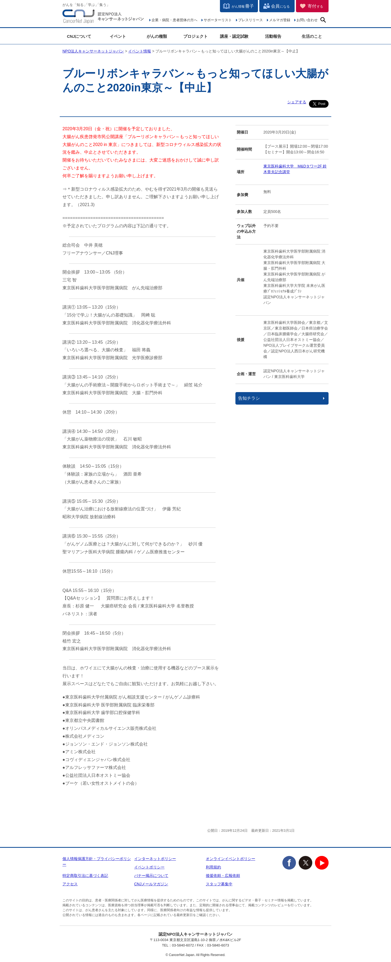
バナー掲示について (151, 875)
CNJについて (79, 36)
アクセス (70, 884)
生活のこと (312, 36)
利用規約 (213, 867)
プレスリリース (250, 20)
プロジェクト (195, 36)
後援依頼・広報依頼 (223, 875)
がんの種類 (157, 36)
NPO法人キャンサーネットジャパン (103, 18)
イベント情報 (139, 51)
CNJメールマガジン (151, 884)
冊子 (243, 6)
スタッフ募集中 (219, 884)
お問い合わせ (307, 20)
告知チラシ (249, 398)
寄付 (315, 6)
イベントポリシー (149, 867)
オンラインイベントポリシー (230, 859)
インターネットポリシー (155, 859)
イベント (118, 36)
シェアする (296, 102)
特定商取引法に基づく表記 (85, 875)
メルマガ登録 (279, 20)
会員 (280, 6)
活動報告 (273, 36)
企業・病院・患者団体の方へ (174, 20)
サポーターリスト (218, 20)
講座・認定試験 (234, 36)
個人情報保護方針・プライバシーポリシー (96, 862)
